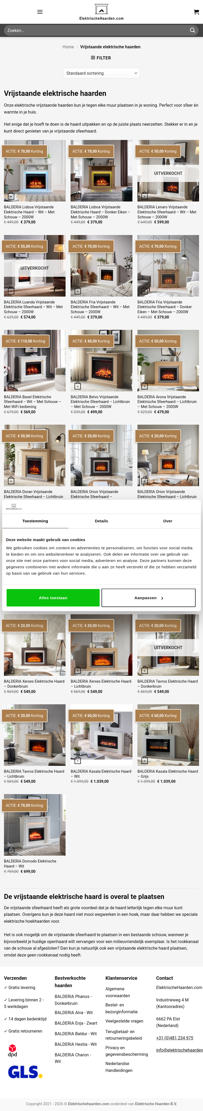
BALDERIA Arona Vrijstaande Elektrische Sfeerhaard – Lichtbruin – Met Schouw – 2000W (167, 402)
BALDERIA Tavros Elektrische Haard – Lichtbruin (34, 774)
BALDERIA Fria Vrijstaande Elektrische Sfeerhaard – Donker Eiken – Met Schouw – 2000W (164, 307)
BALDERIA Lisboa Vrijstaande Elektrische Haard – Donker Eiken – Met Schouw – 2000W (100, 212)
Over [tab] (167, 520)
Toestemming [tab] (35, 520)
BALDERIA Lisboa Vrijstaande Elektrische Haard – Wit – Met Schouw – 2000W (29, 212)
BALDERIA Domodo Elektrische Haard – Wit (30, 864)
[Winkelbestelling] (101, 73)
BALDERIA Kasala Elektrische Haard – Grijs (167, 774)
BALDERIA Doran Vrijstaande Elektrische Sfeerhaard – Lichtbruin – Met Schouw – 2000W (33, 497)
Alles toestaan (53, 598)
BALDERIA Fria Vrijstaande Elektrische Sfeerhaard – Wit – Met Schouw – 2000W (100, 307)
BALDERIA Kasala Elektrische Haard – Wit (101, 774)
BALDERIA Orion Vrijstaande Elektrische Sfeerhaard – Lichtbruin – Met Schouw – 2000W (167, 497)
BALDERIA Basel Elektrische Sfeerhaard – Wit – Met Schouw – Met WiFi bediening (32, 402)
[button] (39, 11)
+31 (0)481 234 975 (174, 1037)
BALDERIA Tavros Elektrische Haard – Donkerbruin (167, 684)
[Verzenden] (192, 30)
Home (68, 46)
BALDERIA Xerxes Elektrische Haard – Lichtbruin (101, 684)
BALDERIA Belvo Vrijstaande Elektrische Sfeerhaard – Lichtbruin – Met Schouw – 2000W (100, 402)
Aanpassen (149, 598)
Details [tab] (101, 520)
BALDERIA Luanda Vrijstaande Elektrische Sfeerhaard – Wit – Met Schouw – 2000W (33, 307)
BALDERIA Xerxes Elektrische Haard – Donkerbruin (34, 684)
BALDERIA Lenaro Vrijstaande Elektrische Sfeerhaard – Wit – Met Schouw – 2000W (166, 212)
